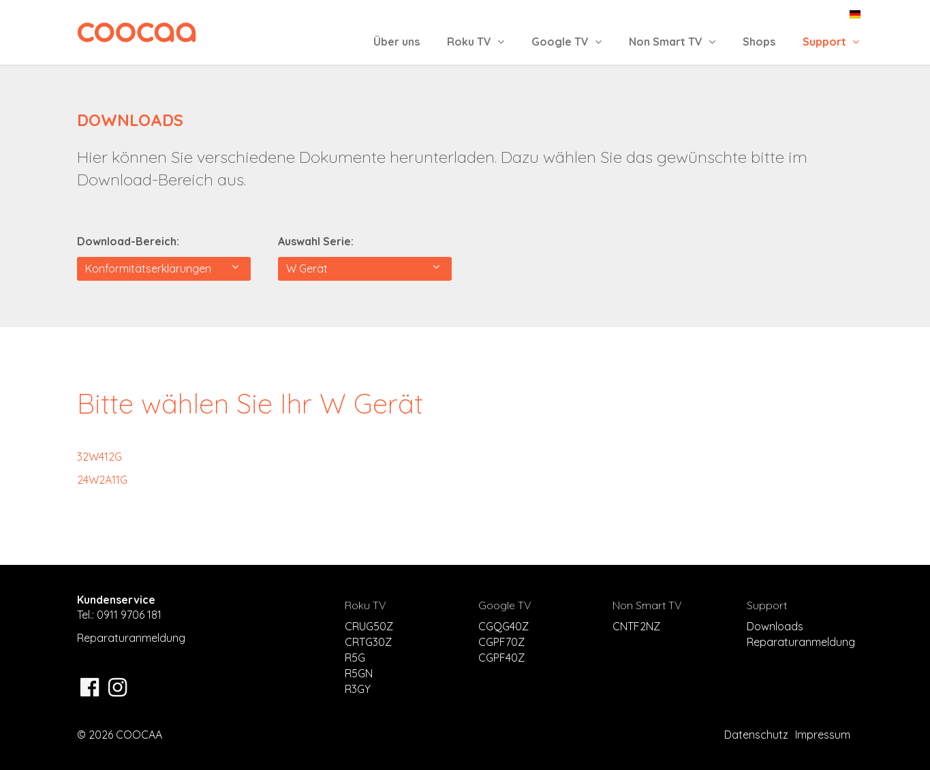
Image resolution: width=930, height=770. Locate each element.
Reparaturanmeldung (131, 638)
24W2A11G (102, 480)
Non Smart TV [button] (672, 41)
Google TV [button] (566, 41)
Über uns (396, 41)
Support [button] (831, 41)
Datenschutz (756, 734)
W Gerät (362, 268)
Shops (759, 41)
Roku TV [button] (475, 41)
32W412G (99, 456)
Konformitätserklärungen (161, 268)
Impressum (822, 734)
